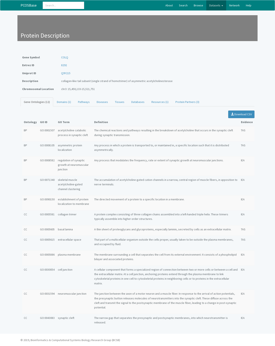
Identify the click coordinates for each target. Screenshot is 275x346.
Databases (137, 102)
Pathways (84, 102)
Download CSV (241, 114)
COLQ (64, 57)
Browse (198, 5)
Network (234, 5)
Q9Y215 (65, 73)
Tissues (119, 102)
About (169, 5)
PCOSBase (29, 5)
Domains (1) (64, 102)
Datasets (216, 5)
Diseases (102, 102)
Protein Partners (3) (187, 102)
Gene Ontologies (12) (37, 102)
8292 (64, 65)
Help (248, 5)
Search (183, 5)
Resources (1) (159, 102)
